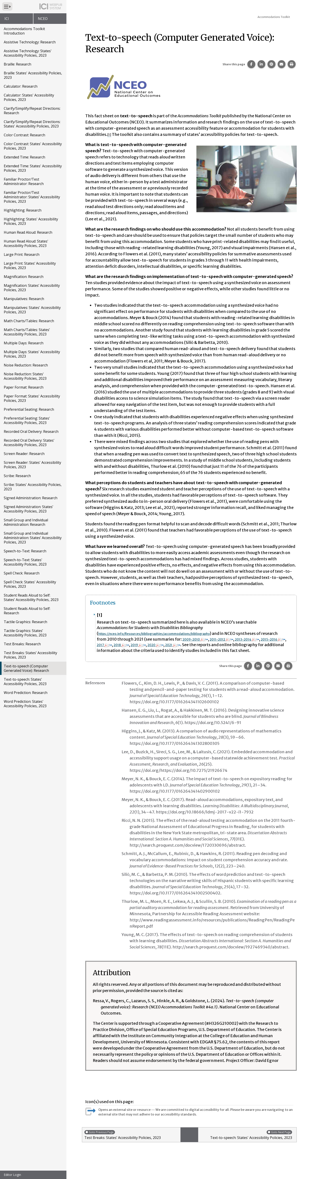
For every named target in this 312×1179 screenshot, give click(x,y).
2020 (239, 644)
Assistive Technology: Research (30, 42)
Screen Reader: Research (24, 453)
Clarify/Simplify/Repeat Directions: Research (32, 110)
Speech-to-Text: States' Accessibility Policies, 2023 (25, 562)
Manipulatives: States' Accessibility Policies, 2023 (32, 309)
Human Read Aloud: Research (28, 232)
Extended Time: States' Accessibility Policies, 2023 (33, 168)
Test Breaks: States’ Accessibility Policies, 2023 (30, 655)
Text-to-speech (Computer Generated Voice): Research (26, 668)
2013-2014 (118, 644)
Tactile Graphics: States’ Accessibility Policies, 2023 (25, 633)
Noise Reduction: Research (26, 365)
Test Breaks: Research (22, 644)
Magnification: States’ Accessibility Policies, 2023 (32, 287)
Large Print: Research (21, 254)
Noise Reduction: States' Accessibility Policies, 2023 (25, 376)
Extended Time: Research (24, 157)
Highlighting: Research (22, 210)
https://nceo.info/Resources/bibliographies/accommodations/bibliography (171, 633)
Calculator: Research (20, 86)
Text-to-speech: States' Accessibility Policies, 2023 (25, 681)
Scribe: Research (17, 475)
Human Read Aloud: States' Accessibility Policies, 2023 (26, 243)
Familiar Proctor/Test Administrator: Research (24, 181)
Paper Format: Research (23, 387)
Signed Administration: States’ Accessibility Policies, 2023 (28, 509)
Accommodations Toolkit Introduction (24, 31)
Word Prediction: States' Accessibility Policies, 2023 (25, 703)
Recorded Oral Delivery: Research (31, 431)
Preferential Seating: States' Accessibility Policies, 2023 (27, 420)
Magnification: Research (23, 276)
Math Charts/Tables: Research (29, 320)
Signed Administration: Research (30, 497)
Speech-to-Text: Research (25, 551)
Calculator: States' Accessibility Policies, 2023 (29, 97)
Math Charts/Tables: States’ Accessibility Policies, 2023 (27, 332)
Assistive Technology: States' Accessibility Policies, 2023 (28, 53)
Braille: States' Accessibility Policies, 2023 (33, 75)
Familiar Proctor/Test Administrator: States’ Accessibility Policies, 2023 (32, 197)
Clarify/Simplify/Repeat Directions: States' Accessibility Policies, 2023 (32, 124)
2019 (218, 644)
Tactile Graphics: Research (25, 621)
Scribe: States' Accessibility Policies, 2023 (33, 486)
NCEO (43, 18)
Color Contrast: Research (24, 135)
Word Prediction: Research (25, 692)
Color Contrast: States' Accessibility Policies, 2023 (33, 146)
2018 (197, 644)
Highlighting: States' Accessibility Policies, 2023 (31, 221)
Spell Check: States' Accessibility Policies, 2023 (30, 584)
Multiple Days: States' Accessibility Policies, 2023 (32, 354)
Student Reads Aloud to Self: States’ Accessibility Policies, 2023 (31, 597)
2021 (260, 644)
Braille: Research (17, 64)
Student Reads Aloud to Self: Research (27, 610)
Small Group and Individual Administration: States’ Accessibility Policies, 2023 (33, 538)
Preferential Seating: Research (29, 409)
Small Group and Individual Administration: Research (26, 522)
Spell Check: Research (21, 573)
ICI (6, 18)
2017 (177, 644)
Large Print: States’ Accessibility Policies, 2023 (30, 265)
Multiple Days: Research (23, 343)
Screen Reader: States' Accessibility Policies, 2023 (32, 464)
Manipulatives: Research (24, 298)
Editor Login (12, 1175)
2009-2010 (241, 639)
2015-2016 (151, 644)
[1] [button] (110, 134)
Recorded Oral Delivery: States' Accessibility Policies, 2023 (29, 442)
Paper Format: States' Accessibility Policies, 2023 (32, 398)
